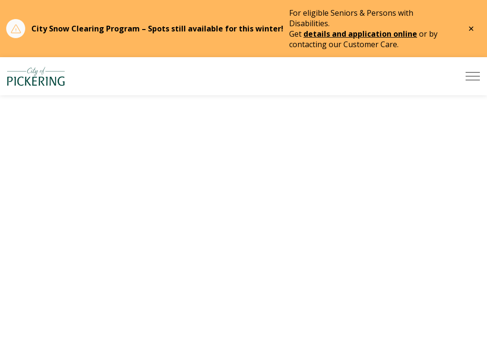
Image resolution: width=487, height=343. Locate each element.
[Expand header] (472, 76)
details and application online (360, 34)
